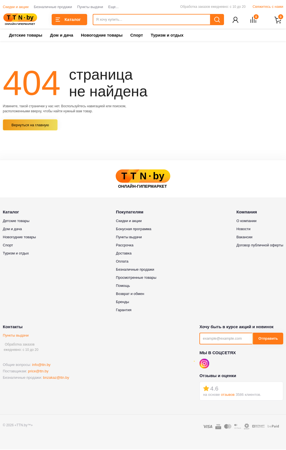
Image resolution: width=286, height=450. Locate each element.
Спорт (136, 35)
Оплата (122, 261)
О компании (246, 221)
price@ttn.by (38, 372)
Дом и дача (61, 35)
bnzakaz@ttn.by (56, 378)
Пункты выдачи (90, 7)
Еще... (113, 7)
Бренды (122, 302)
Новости (243, 229)
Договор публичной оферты (259, 245)
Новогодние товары (102, 35)
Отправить (268, 339)
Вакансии (244, 237)
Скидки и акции (15, 7)
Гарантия (123, 310)
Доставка (124, 253)
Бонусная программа (133, 229)
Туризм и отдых (167, 35)
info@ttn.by (41, 365)
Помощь (123, 286)
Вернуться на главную (30, 125)
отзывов (228, 395)
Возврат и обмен (130, 294)
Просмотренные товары (136, 278)
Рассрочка (125, 245)
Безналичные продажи (53, 7)
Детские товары (25, 35)
